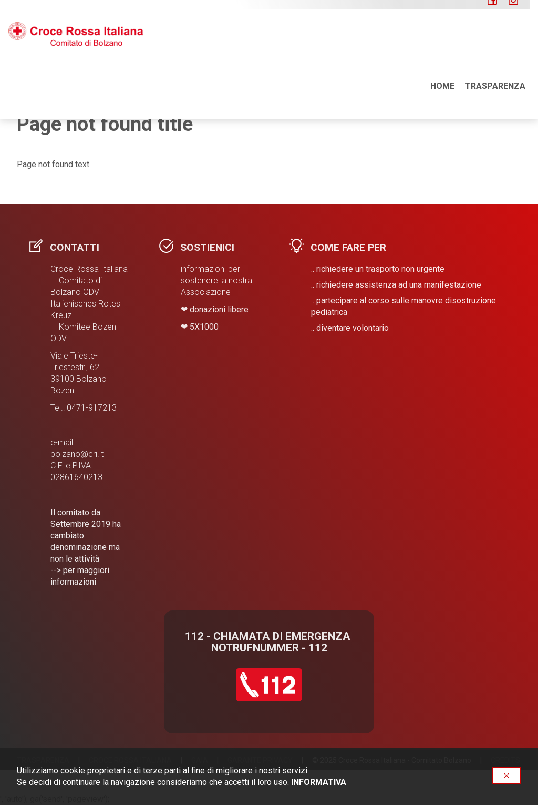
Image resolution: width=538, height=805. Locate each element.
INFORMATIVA (318, 782)
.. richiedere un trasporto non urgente (377, 269)
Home (442, 42)
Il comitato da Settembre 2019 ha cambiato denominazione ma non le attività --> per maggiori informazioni (85, 547)
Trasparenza (495, 42)
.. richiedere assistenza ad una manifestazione (396, 285)
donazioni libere (219, 309)
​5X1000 (204, 327)
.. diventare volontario (350, 328)
